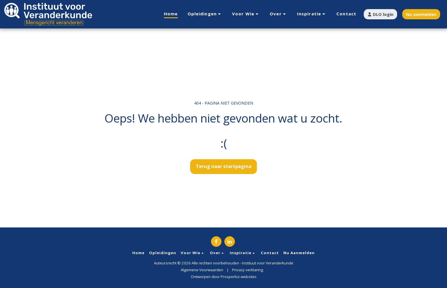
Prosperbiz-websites (239, 276)
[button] (205, 14)
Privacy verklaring (247, 269)
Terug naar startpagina (223, 166)
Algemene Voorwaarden (202, 269)
